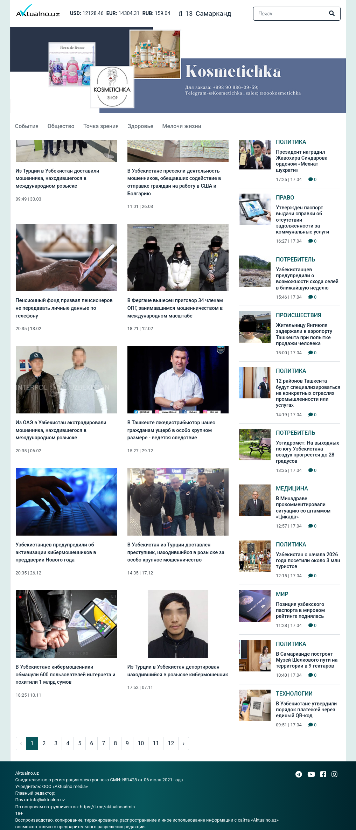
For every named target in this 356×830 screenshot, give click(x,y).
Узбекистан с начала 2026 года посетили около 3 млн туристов (308, 561)
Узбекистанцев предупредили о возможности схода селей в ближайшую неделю (307, 279)
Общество (60, 126)
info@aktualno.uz (47, 799)
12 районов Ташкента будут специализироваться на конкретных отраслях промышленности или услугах (308, 393)
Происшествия (298, 315)
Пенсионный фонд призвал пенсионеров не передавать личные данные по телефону (64, 308)
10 (141, 743)
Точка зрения (100, 126)
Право (285, 197)
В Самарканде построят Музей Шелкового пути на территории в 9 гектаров (306, 660)
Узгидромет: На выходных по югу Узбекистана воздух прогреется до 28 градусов (307, 452)
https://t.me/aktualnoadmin (107, 806)
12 (171, 743)
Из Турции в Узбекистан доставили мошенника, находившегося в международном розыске (57, 178)
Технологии (294, 693)
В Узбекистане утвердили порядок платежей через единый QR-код (306, 710)
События (26, 126)
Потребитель (295, 259)
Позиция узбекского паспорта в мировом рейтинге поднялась (300, 610)
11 (156, 743)
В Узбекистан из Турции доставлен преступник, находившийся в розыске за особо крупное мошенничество (175, 552)
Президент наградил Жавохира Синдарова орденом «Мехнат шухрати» (301, 161)
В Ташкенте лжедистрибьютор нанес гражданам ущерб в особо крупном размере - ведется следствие (171, 430)
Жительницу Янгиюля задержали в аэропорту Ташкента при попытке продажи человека (304, 334)
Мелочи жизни (181, 126)
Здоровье (140, 126)
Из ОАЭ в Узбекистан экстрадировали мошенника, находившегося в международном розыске (61, 430)
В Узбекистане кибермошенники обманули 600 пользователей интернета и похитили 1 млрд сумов (66, 674)
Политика (291, 142)
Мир (282, 594)
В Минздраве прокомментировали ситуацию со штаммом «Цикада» (303, 508)
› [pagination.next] (183, 743)
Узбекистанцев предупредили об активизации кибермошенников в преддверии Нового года (56, 552)
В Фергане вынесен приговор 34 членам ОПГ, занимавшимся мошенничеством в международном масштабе (175, 308)
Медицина (292, 488)
